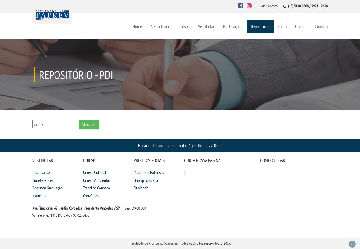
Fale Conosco (269, 5)
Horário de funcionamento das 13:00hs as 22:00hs (180, 145)
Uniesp (300, 26)
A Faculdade (160, 26)
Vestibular (206, 26)
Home (137, 26)
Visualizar (89, 124)
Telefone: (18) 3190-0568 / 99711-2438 (60, 215)
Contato (321, 26)
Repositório (260, 26)
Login (282, 26)
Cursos (184, 26)
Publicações (232, 26)
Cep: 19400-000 (135, 208)
